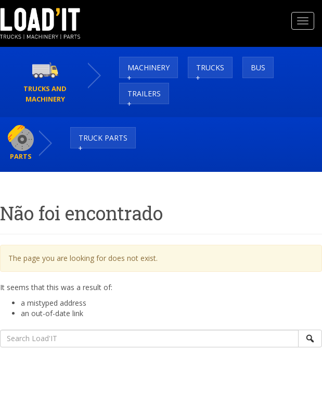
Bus (258, 67)
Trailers (144, 93)
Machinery (148, 67)
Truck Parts (103, 138)
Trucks (210, 67)
